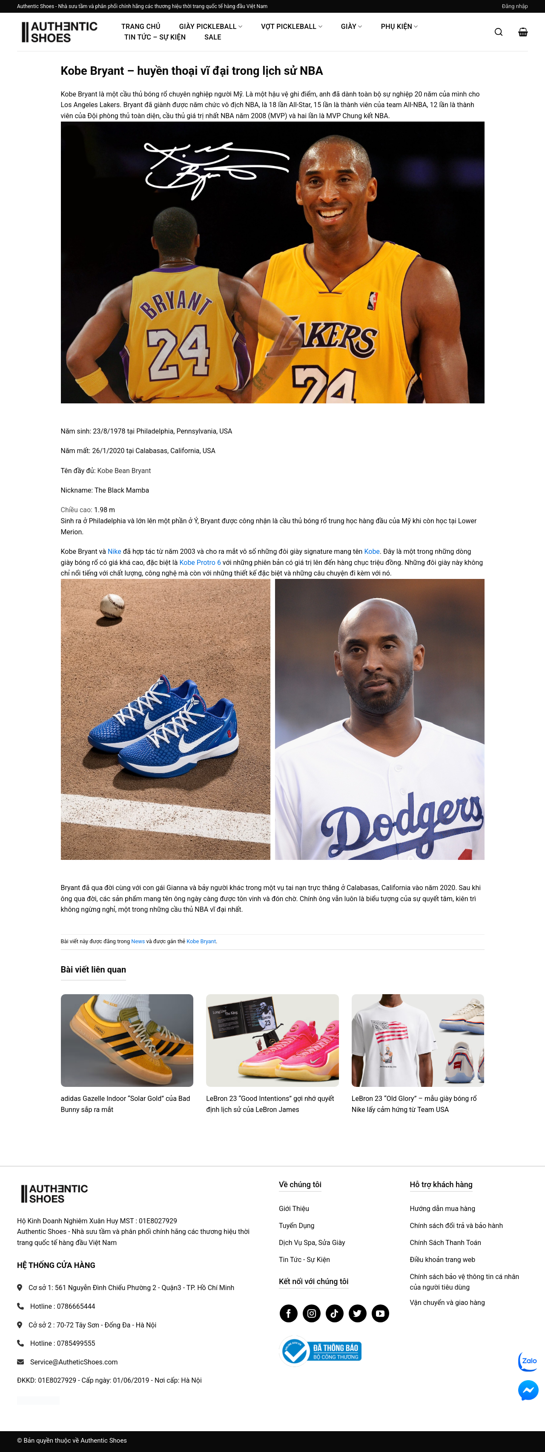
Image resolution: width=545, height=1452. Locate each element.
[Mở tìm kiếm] (498, 32)
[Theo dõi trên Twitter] (358, 1313)
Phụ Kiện (399, 27)
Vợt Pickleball (291, 27)
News (138, 941)
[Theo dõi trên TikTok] (335, 1313)
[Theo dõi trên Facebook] (289, 1313)
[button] (515, 6)
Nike (114, 551)
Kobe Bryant (201, 941)
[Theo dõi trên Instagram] (312, 1313)
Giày (351, 27)
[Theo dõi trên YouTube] (381, 1313)
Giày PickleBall (210, 27)
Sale (212, 37)
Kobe (371, 551)
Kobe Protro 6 (200, 563)
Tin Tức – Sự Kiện (155, 37)
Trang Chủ (141, 27)
